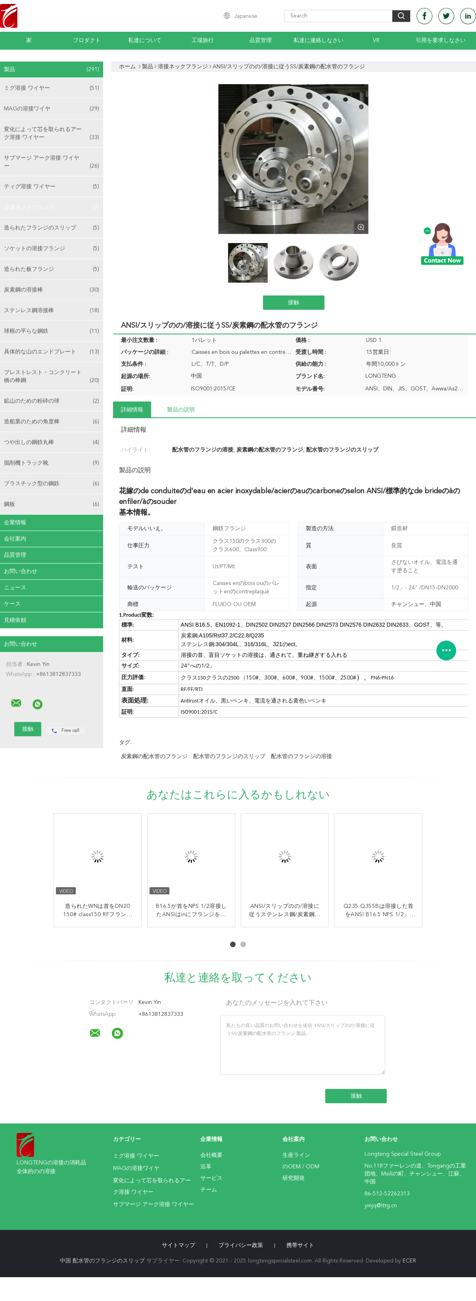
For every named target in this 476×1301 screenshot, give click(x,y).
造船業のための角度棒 (51, 422)
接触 (293, 302)
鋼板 (51, 504)
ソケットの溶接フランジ (51, 249)
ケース (12, 604)
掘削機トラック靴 (51, 463)
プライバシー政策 (241, 1245)
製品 (51, 69)
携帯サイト (300, 1245)
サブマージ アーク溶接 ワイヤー (51, 162)
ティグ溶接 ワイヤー (51, 187)
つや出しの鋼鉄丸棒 (51, 442)
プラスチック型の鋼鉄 (51, 484)
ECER (409, 1261)
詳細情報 (132, 410)
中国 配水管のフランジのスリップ (102, 1261)
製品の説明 (181, 410)
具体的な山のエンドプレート (51, 352)
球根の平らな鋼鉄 (51, 331)
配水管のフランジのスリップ (229, 756)
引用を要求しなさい (441, 40)
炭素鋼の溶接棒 (51, 290)
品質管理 (261, 40)
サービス (211, 1178)
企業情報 (15, 522)
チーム (208, 1190)
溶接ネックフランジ (51, 207)
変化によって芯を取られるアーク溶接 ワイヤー (51, 134)
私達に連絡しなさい (319, 40)
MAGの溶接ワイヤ (51, 109)
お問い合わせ (20, 571)
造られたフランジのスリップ (51, 228)
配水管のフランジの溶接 (301, 756)
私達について (144, 40)
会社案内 (15, 539)
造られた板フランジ (51, 269)
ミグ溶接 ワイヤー (51, 88)
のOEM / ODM (300, 1167)
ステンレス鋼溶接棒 (51, 311)
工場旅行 (203, 40)
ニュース (15, 588)
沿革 (205, 1167)
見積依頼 (15, 620)
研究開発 (293, 1178)
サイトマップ (178, 1245)
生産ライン (296, 1155)
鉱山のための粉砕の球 (51, 401)
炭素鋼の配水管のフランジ (154, 756)
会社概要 (211, 1155)
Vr (376, 40)
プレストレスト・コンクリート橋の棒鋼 (51, 377)
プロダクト (87, 40)
